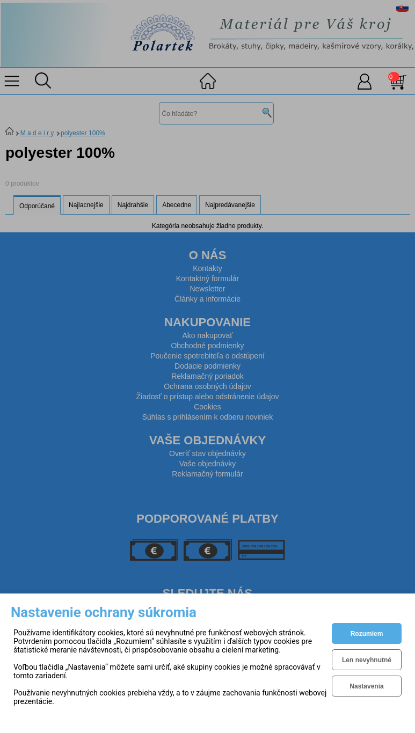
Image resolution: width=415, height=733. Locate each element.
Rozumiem (367, 633)
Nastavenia (366, 686)
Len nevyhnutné (366, 660)
